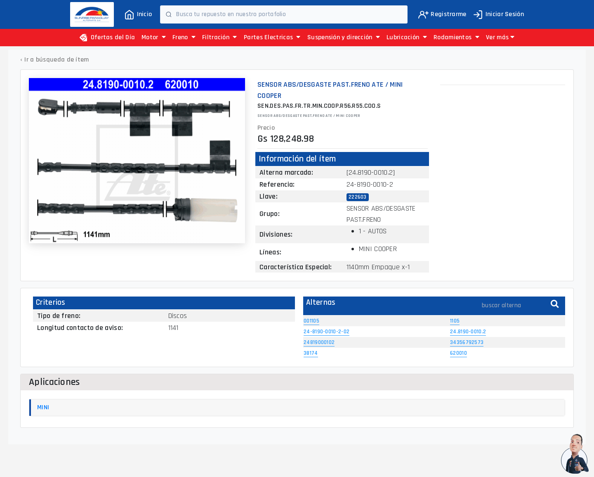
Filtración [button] (219, 37)
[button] (500, 37)
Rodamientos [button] (456, 37)
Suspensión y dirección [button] (343, 37)
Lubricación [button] (407, 37)
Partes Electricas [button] (272, 37)
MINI (43, 407)
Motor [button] (153, 37)
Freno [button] (184, 37)
